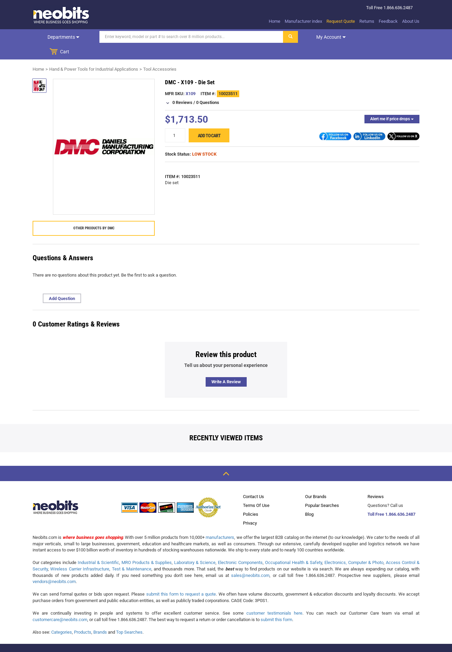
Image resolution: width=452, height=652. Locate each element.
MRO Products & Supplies (146, 547)
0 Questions (207, 87)
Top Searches (129, 617)
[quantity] (175, 120)
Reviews (376, 481)
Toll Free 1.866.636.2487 (391, 499)
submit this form (276, 604)
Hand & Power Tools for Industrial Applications (93, 54)
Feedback (388, 21)
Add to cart (209, 120)
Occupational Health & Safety (293, 547)
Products (82, 617)
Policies (250, 499)
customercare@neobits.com (60, 604)
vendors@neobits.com (54, 566)
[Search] (186, 37)
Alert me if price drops (392, 104)
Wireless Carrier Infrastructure (79, 554)
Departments (61, 37)
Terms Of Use (256, 490)
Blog (309, 499)
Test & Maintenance (131, 554)
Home (274, 21)
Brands (100, 617)
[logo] (61, 15)
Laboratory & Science (194, 547)
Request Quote (340, 21)
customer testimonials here (274, 598)
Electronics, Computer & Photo (353, 547)
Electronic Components (240, 547)
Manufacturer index (303, 21)
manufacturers (220, 522)
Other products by (93, 213)
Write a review (226, 366)
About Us (410, 21)
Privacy (250, 508)
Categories (61, 617)
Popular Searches (322, 490)
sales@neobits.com (250, 560)
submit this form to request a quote (181, 579)
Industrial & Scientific (98, 547)
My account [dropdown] (325, 37)
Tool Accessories (159, 54)
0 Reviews (182, 87)
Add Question (62, 283)
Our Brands (315, 481)
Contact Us (253, 481)
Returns (366, 21)
